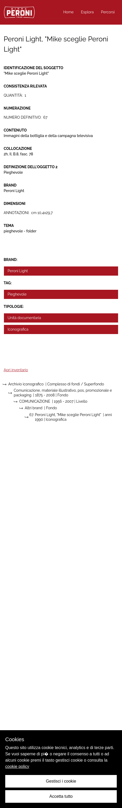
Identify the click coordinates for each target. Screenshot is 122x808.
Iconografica (18, 329)
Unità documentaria (24, 318)
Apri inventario (16, 370)
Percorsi (108, 12)
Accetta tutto (61, 796)
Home (68, 12)
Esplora (87, 12)
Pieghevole (17, 294)
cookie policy (17, 766)
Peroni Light (18, 271)
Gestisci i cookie (61, 781)
